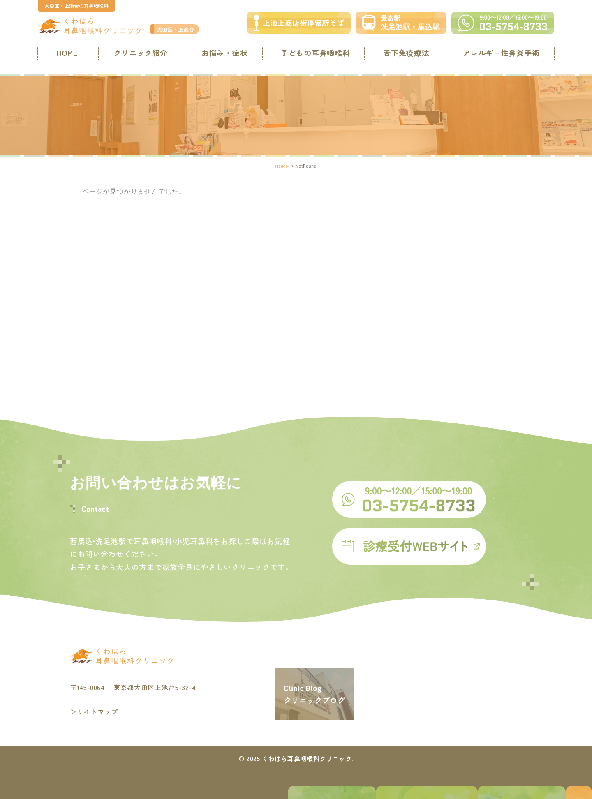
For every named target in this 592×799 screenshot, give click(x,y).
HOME (65, 52)
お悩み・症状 (224, 52)
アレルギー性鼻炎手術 (499, 52)
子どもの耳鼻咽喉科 (314, 52)
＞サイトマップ (94, 711)
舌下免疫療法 (405, 52)
